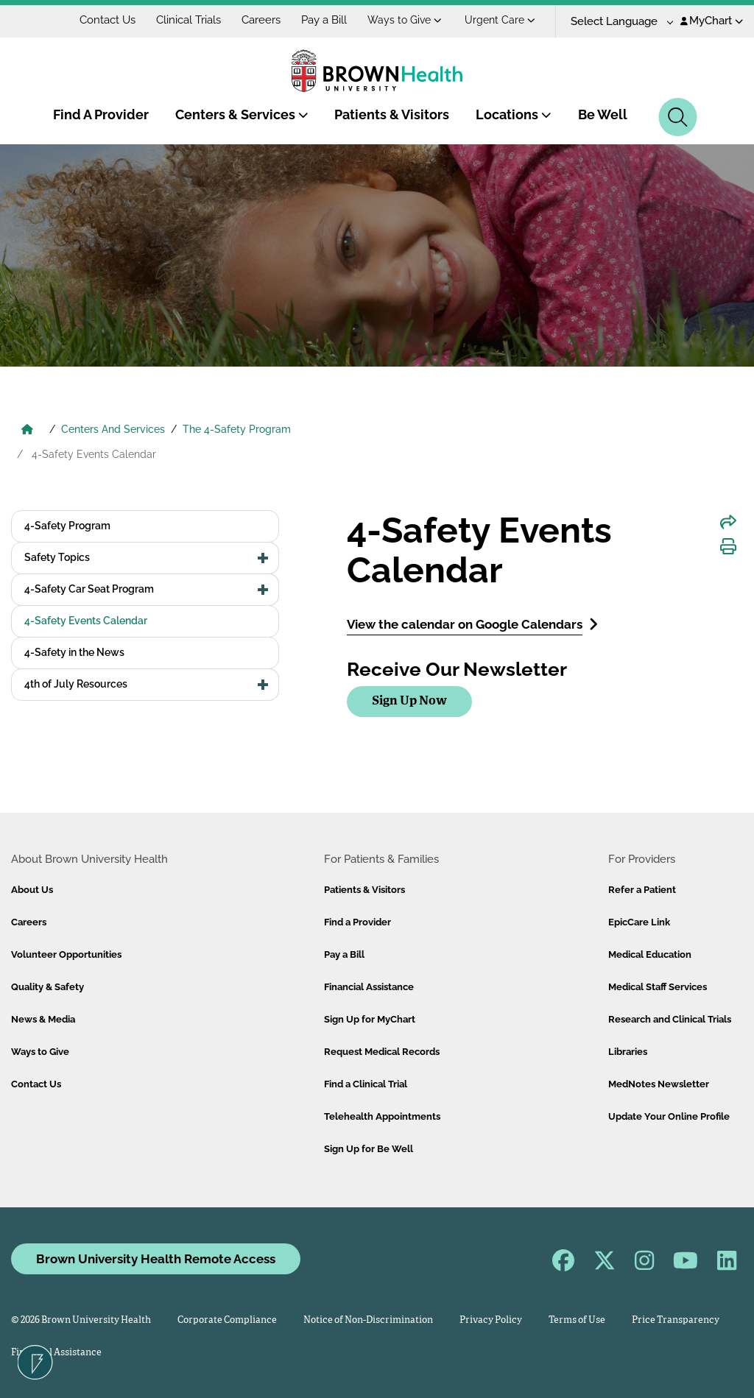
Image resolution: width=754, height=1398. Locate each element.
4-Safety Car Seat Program (89, 589)
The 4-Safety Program (237, 429)
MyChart (711, 20)
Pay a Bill (324, 20)
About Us (32, 889)
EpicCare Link (639, 922)
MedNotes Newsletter (658, 1084)
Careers (261, 20)
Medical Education (649, 954)
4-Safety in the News (74, 652)
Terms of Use (577, 1320)
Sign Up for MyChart (369, 1019)
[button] (263, 558)
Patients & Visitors (391, 114)
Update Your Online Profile (669, 1116)
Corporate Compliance (227, 1320)
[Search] (678, 117)
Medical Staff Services (657, 986)
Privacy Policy (490, 1320)
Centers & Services (242, 114)
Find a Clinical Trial (365, 1084)
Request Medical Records (382, 1051)
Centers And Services (113, 429)
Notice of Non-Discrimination (368, 1320)
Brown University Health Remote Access (155, 1259)
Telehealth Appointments (382, 1116)
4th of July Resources (75, 684)
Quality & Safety (47, 986)
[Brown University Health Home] (27, 430)
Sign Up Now (409, 701)
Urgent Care (500, 20)
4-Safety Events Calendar (85, 620)
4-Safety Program (67, 526)
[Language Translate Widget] (617, 21)
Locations (514, 114)
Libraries (627, 1051)
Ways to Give (404, 20)
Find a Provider (357, 922)
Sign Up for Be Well (368, 1148)
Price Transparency (675, 1320)
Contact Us (107, 20)
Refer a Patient (642, 889)
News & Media (43, 1019)
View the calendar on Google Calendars (472, 624)
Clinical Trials (188, 20)
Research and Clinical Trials (669, 1019)
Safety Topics (57, 557)
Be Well (602, 114)
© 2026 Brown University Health (81, 1320)
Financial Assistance (369, 986)
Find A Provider (101, 114)
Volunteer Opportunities (66, 954)
